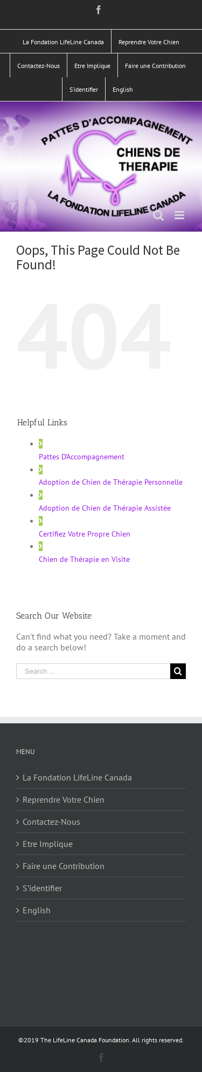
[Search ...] (93, 671)
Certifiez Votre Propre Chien (84, 534)
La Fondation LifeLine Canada (77, 777)
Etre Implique (48, 843)
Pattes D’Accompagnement (81, 457)
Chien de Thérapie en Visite (84, 559)
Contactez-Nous (51, 821)
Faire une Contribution (64, 865)
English (37, 910)
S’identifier (42, 888)
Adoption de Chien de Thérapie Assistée (105, 508)
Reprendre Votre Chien (64, 799)
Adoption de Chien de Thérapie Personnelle (111, 482)
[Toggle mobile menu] (180, 215)
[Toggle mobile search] (158, 215)
